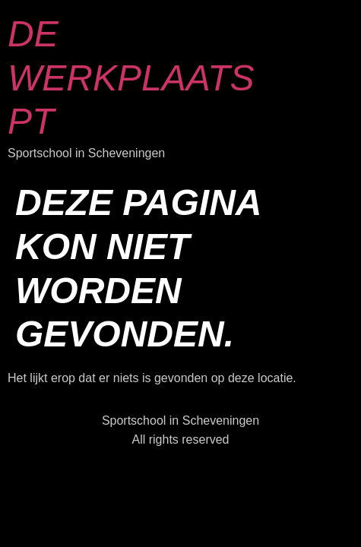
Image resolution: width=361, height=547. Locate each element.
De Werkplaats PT (131, 77)
